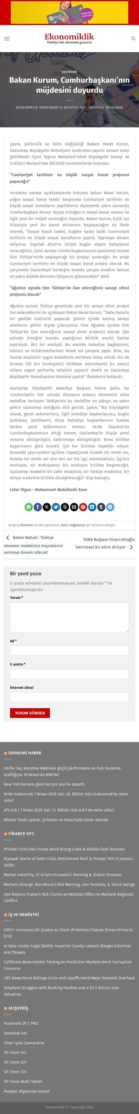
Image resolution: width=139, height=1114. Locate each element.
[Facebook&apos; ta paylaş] (38, 507)
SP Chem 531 (15, 1062)
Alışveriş (18, 1008)
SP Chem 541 (15, 1052)
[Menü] (7, 38)
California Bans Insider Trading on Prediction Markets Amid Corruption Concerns (68, 965)
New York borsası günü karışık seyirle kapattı (44, 784)
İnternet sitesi (21, 688)
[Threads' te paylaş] (65, 507)
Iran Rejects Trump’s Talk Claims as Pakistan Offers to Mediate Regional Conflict (68, 897)
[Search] (133, 38)
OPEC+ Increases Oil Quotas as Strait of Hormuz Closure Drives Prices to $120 (68, 933)
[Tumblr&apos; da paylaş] (101, 507)
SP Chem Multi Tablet (23, 1081)
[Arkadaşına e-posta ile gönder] (74, 507)
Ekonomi (69, 72)
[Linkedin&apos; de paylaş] (92, 507)
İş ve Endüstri (24, 914)
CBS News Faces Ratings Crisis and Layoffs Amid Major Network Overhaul (69, 978)
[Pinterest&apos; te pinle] (83, 507)
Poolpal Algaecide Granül (27, 1091)
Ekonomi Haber (25, 753)
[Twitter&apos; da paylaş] (56, 507)
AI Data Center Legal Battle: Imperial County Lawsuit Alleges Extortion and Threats (67, 949)
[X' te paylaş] (47, 507)
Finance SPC (21, 833)
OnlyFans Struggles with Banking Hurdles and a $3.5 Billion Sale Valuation (61, 991)
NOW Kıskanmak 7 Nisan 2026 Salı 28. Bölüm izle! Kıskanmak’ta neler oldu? (66, 797)
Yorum (16, 598)
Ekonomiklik (27, 107)
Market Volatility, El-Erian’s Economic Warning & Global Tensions (62, 874)
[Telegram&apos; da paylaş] (110, 507)
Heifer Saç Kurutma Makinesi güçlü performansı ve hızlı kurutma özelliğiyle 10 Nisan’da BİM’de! (62, 771)
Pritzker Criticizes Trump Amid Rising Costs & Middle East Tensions (64, 849)
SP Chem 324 (15, 1071)
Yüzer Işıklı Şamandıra (24, 1043)
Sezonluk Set (15, 1033)
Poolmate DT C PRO (21, 1023)
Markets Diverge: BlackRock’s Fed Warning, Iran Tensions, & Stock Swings (69, 884)
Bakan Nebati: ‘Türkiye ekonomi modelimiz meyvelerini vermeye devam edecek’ (33, 545)
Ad (13, 641)
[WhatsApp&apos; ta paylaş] (29, 507)
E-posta (17, 664)
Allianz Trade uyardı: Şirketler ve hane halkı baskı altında (56, 819)
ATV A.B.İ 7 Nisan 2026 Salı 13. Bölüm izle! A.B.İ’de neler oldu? (59, 810)
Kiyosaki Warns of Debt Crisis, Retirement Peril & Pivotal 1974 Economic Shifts (68, 862)
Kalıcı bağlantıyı (73, 525)
